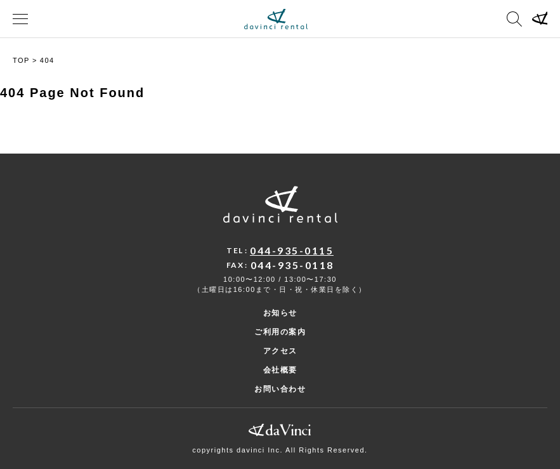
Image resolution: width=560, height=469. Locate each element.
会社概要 (280, 370)
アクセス (280, 351)
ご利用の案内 (280, 331)
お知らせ (280, 312)
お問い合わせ (280, 389)
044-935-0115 (292, 250)
